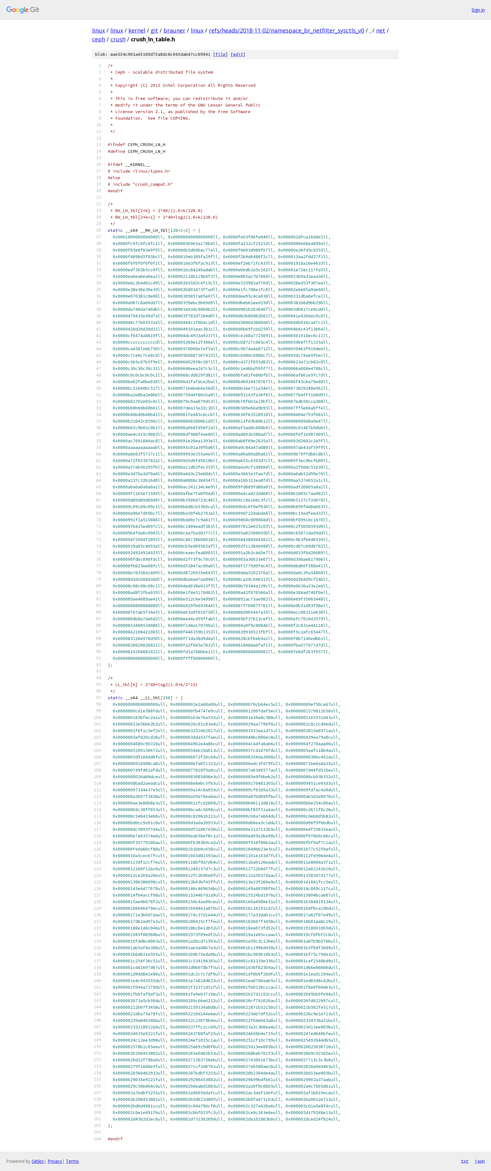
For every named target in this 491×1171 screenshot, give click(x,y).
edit (238, 54)
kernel (136, 30)
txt (464, 1161)
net (380, 30)
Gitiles (38, 1161)
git (154, 30)
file (220, 54)
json (480, 1161)
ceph (98, 39)
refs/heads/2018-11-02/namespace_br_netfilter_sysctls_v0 (286, 30)
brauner (174, 30)
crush (118, 39)
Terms (72, 1161)
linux (98, 30)
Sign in (478, 10)
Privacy (55, 1161)
